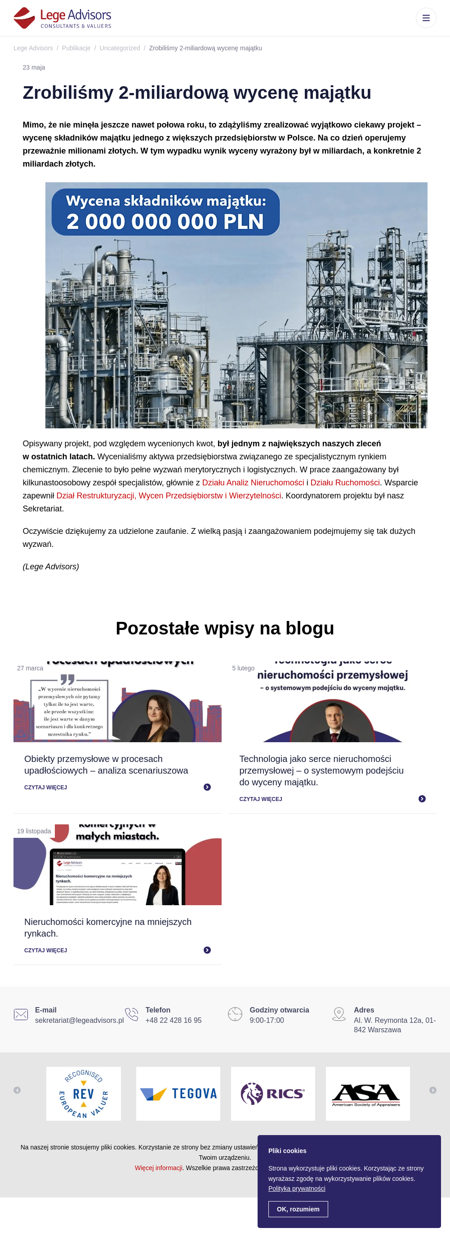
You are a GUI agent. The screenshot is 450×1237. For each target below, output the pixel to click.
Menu (426, 18)
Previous (17, 1090)
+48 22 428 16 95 (174, 1020)
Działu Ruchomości (345, 482)
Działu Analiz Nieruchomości (253, 482)
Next (433, 1090)
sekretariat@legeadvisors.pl (79, 1020)
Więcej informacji (159, 1167)
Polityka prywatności (296, 1188)
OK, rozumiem (298, 1209)
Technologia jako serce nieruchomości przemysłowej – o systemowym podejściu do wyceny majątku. (322, 770)
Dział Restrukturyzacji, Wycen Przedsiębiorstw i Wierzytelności (169, 495)
